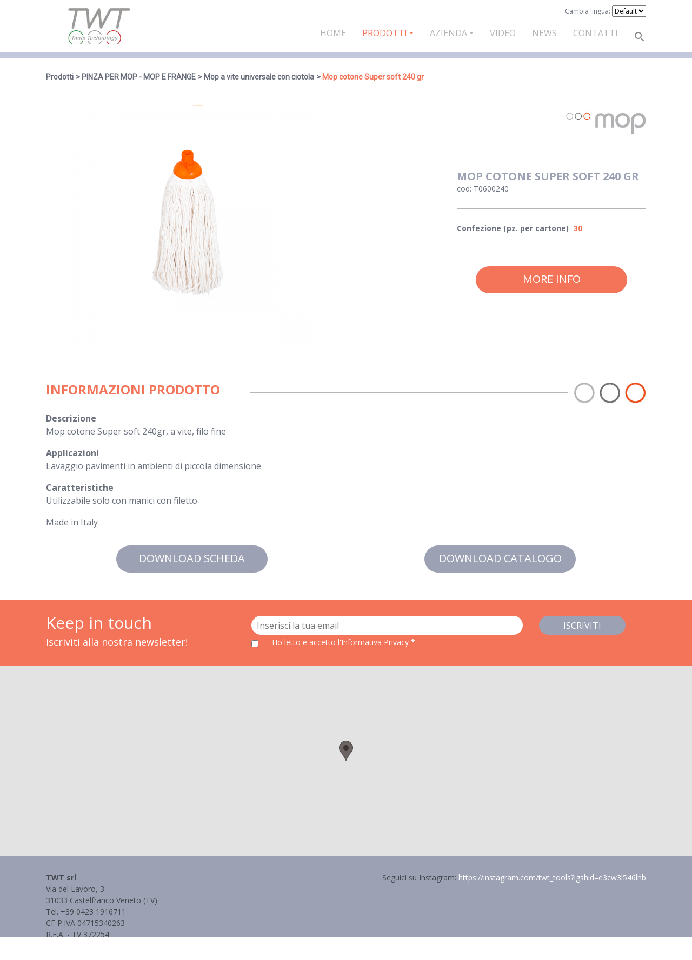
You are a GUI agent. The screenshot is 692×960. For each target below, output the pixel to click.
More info (552, 279)
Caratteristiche (80, 488)
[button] (346, 751)
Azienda (448, 33)
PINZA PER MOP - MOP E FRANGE (139, 77)
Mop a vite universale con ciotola (259, 77)
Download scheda (192, 558)
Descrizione (71, 418)
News (544, 33)
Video (503, 33)
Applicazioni (72, 453)
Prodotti (384, 33)
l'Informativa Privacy (374, 642)
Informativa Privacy (80, 946)
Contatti (595, 33)
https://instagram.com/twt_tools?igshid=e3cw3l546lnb (552, 877)
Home (333, 33)
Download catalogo (500, 558)
